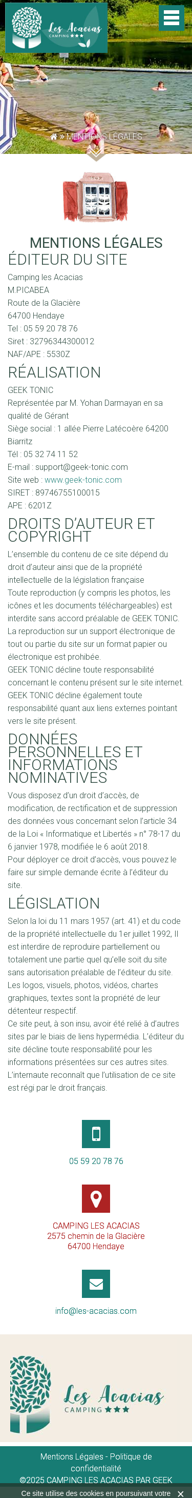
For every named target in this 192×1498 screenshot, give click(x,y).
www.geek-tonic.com (83, 480)
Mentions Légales (71, 1457)
